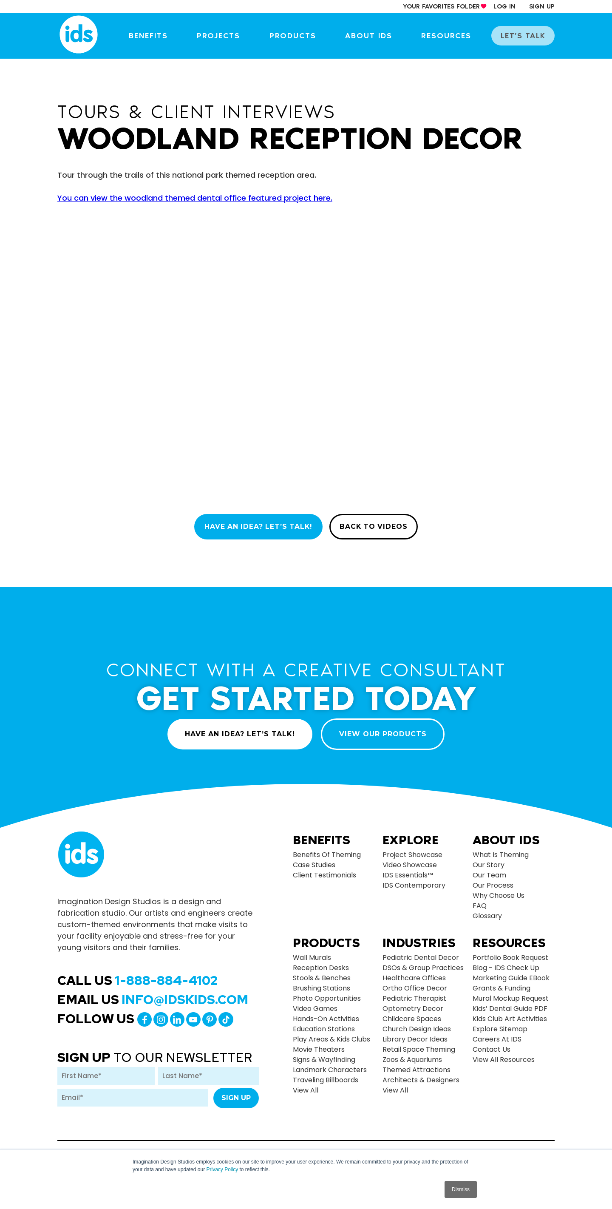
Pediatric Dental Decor (420, 953)
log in (504, 6)
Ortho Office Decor (414, 984)
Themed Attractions (416, 1065)
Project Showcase (412, 850)
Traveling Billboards (325, 1076)
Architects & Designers (420, 1076)
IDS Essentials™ (407, 871)
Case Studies (314, 861)
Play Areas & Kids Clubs (331, 1035)
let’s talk (524, 35)
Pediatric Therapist (414, 994)
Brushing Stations (321, 984)
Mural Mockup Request (511, 994)
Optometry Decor (412, 1004)
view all (305, 1086)
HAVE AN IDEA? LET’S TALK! (256, 527)
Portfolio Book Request (510, 953)
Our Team (489, 871)
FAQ (480, 901)
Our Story (488, 861)
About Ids (506, 835)
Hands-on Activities (326, 1014)
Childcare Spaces (411, 1014)
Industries (419, 938)
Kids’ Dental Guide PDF (510, 1004)
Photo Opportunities (327, 994)
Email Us (152, 995)
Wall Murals (312, 953)
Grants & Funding (501, 984)
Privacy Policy (222, 1169)
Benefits (157, 35)
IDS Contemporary (413, 881)
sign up (542, 6)
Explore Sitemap (500, 1025)
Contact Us (491, 1045)
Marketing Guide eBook (511, 974)
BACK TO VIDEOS (376, 527)
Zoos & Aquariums (412, 1055)
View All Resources (504, 1055)
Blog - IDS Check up (506, 963)
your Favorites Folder (441, 6)
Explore (410, 835)
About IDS (373, 35)
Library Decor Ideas (415, 1035)
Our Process (493, 881)
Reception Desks (321, 963)
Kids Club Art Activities (510, 1014)
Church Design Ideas (416, 1025)
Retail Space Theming (418, 1045)
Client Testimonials (324, 871)
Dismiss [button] (461, 1189)
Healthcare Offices (414, 974)
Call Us (137, 976)
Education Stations (324, 1025)
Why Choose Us (498, 891)
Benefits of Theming (327, 850)
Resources (450, 35)
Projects (226, 35)
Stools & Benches (322, 974)
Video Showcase (409, 861)
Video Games (315, 1004)
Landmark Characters (330, 1065)
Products (299, 35)
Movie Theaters (319, 1045)
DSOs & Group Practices (423, 963)
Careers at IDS (497, 1035)
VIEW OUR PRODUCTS (384, 730)
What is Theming (501, 850)
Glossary (487, 912)
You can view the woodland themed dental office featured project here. (194, 198)
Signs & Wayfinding (324, 1055)
